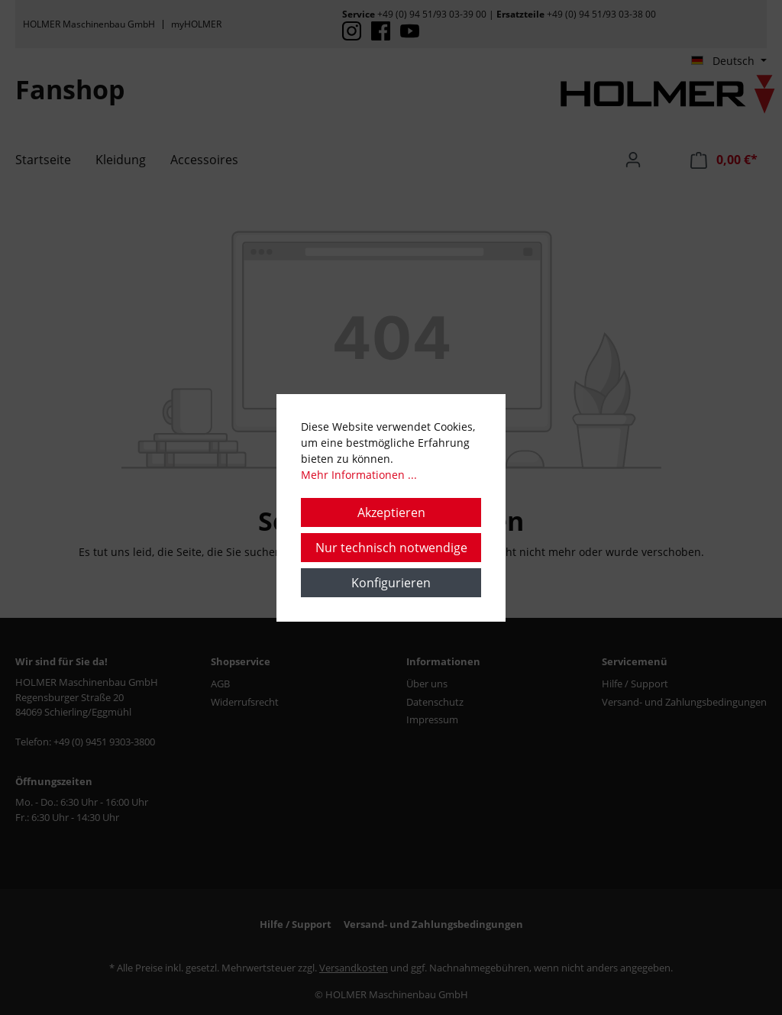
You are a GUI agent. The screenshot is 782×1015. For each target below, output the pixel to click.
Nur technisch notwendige (391, 547)
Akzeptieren (391, 512)
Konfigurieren (391, 582)
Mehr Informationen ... (359, 474)
